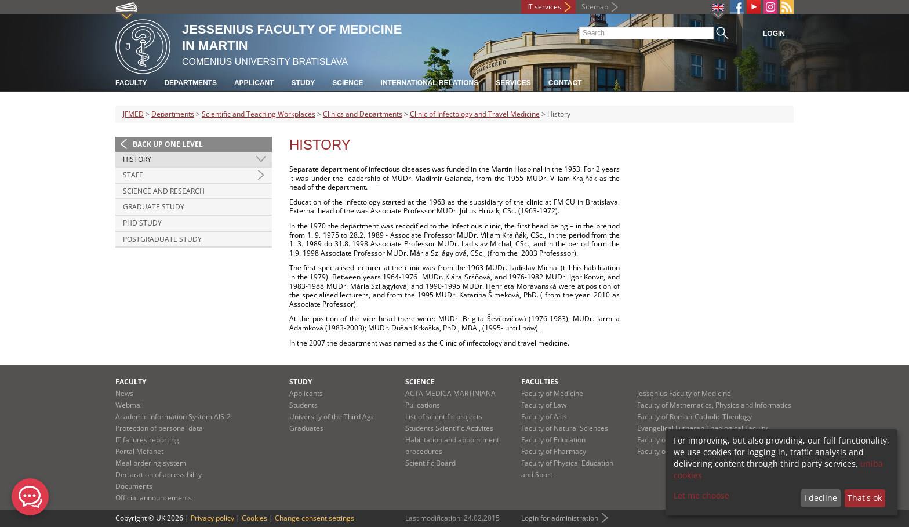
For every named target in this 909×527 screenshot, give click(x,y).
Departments (190, 83)
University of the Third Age (332, 416)
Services (513, 83)
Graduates (306, 428)
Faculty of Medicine (552, 393)
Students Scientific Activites (449, 428)
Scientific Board (430, 463)
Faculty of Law (543, 405)
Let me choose (701, 495)
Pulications (422, 405)
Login (774, 34)
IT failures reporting (147, 440)
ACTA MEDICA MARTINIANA (450, 393)
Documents (133, 486)
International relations (430, 83)
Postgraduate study (162, 239)
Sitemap (594, 7)
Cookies (254, 518)
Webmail (129, 405)
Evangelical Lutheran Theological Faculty (702, 428)
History (137, 159)
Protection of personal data (159, 428)
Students (303, 405)
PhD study (142, 223)
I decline (820, 497)
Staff (133, 175)
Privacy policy (212, 518)
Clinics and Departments (362, 114)
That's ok (865, 497)
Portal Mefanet (139, 451)
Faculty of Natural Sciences (564, 428)
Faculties (539, 382)
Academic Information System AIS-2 (173, 416)
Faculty (131, 83)
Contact (565, 83)
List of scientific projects (443, 416)
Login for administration (559, 518)
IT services (544, 7)
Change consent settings (314, 518)
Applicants (306, 393)
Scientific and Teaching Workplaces (258, 114)
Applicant (254, 83)
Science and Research (164, 191)
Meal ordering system (150, 463)
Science (347, 83)
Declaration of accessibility (158, 474)
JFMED (133, 114)
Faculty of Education (553, 440)
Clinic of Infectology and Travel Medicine (475, 114)
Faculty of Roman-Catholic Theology (694, 416)
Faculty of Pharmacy (553, 451)
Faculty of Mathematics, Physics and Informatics (714, 405)
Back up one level (168, 144)
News (124, 393)
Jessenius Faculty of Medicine (684, 393)
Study (303, 83)
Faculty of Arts (544, 416)
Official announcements (153, 498)
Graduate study (153, 207)
